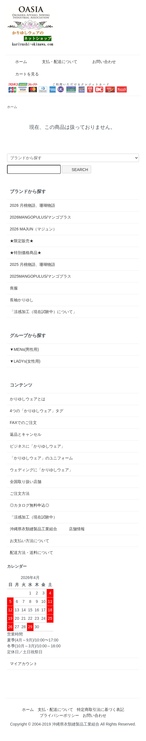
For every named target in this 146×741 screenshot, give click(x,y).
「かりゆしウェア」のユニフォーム (41, 458)
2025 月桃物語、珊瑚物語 (32, 264)
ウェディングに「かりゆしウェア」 (41, 470)
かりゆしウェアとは (27, 399)
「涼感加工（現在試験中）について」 (43, 311)
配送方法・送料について (31, 552)
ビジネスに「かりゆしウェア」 (37, 446)
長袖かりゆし (21, 300)
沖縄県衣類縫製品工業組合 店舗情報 (47, 529)
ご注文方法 (20, 493)
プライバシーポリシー (59, 715)
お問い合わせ (100, 61)
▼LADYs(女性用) (25, 361)
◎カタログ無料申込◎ (29, 505)
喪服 (14, 288)
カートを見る (23, 74)
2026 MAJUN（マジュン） (33, 229)
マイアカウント (23, 663)
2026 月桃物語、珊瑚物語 (32, 205)
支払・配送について (55, 61)
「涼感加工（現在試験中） (33, 517)
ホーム (17, 61)
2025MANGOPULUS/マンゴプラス (40, 276)
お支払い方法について (29, 540)
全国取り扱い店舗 (25, 481)
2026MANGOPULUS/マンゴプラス (40, 217)
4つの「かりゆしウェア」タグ (36, 410)
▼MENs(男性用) (24, 349)
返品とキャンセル (25, 434)
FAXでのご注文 (23, 422)
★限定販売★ (23, 241)
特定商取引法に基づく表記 (100, 709)
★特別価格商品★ (25, 252)
